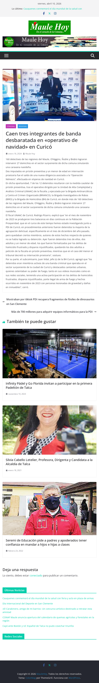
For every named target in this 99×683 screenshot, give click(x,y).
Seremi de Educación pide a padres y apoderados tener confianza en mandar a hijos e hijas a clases (46, 542)
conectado (36, 575)
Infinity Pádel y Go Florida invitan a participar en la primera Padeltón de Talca (49, 385)
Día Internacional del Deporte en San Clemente (28, 603)
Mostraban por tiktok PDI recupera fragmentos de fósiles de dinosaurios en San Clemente (48, 302)
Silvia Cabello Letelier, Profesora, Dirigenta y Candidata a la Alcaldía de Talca (49, 462)
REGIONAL (23, 126)
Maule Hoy (30, 153)
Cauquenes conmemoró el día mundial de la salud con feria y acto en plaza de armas (53, 10)
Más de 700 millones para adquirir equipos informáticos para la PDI (53, 311)
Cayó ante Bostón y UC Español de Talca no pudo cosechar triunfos (38, 625)
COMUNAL (11, 126)
